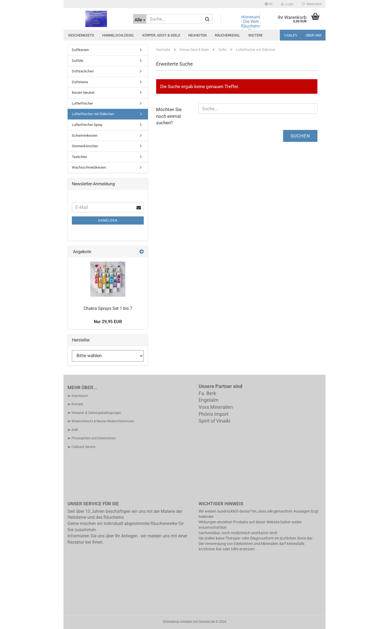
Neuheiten (197, 35)
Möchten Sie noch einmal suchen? (169, 116)
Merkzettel (311, 4)
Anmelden (108, 220)
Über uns (313, 35)
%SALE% (290, 35)
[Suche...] (139, 19)
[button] (269, 4)
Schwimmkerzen (85, 135)
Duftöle (77, 61)
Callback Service (83, 447)
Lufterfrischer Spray (87, 125)
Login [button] (287, 4)
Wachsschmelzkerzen (89, 167)
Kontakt (77, 404)
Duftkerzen (80, 50)
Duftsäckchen (83, 71)
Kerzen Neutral (83, 93)
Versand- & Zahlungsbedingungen (96, 413)
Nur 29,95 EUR (108, 321)
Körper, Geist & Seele (161, 35)
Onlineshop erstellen (177, 622)
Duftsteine (80, 82)
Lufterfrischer (82, 103)
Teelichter (79, 157)
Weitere (255, 35)
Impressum (80, 396)
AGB (75, 430)
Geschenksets (81, 35)
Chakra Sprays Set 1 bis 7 (107, 308)
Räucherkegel (227, 35)
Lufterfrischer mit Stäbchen (93, 114)
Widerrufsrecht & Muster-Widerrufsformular (103, 421)
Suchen (300, 136)
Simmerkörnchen (85, 146)
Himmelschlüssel (118, 35)
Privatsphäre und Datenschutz (94, 438)
